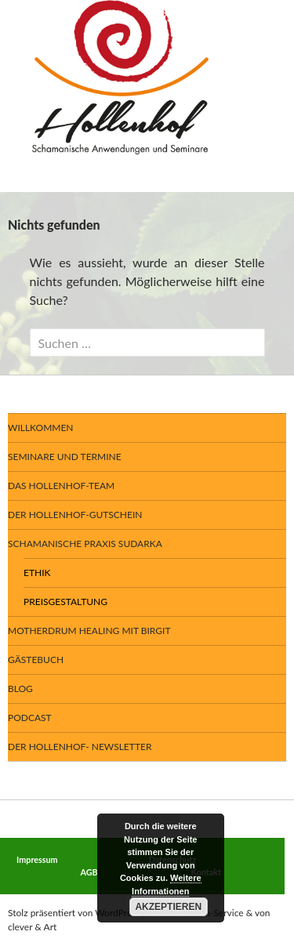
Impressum (37, 859)
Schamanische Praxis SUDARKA (85, 543)
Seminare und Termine (65, 456)
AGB (89, 872)
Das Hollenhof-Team (61, 485)
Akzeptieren (168, 906)
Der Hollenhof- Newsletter (79, 746)
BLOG (20, 688)
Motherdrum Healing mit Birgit (89, 630)
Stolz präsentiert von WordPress (74, 913)
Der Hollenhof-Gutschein (75, 514)
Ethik (37, 572)
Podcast (30, 717)
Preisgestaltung (65, 601)
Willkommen (41, 427)
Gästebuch (36, 659)
